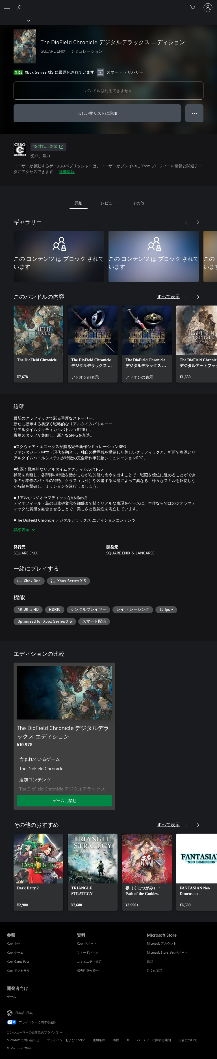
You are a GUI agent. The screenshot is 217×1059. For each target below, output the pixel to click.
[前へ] (186, 222)
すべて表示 (168, 296)
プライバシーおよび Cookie (66, 1040)
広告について (188, 1040)
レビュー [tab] (108, 203)
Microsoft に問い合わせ (23, 1040)
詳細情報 (67, 171)
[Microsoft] (108, 4)
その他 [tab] (138, 203)
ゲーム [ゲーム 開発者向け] (11, 996)
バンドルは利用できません (108, 90)
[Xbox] (14, 20)
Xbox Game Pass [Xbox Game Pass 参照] (18, 961)
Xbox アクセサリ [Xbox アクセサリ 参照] (18, 970)
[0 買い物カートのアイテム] (194, 7)
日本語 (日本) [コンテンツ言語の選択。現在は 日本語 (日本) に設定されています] (24, 1013)
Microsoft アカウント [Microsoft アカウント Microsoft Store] (161, 943)
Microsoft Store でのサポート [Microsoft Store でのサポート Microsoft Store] (167, 952)
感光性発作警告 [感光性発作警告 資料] (88, 970)
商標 (116, 1040)
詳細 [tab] (79, 203)
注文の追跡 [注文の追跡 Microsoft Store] (154, 970)
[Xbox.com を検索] (20, 7)
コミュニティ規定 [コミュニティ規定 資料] (89, 961)
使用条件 (99, 1040)
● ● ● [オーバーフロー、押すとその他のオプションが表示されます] (194, 113)
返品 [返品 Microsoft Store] (150, 961)
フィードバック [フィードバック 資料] (88, 952)
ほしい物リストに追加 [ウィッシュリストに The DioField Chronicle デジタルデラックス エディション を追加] (97, 113)
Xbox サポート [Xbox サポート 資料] (87, 943)
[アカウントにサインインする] (208, 7)
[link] (38, 344)
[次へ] (197, 222)
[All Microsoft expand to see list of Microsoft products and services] (7, 7)
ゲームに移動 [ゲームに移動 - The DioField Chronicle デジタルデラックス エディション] (64, 800)
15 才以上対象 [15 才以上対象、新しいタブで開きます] (48, 146)
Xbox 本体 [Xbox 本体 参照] (13, 943)
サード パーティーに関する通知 (149, 1040)
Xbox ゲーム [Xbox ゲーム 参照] (15, 952)
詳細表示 (24, 529)
